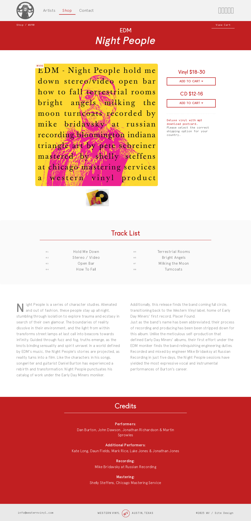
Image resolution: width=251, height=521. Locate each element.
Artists (49, 10)
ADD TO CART (191, 81)
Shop (67, 10)
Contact (86, 10)
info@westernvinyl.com (35, 512)
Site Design (224, 513)
